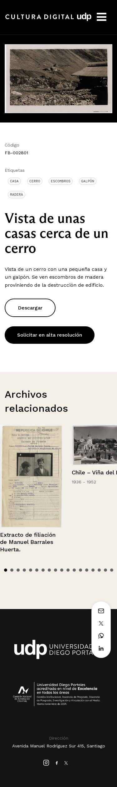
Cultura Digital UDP (48, 20)
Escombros (61, 181)
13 (80, 570)
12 (74, 570)
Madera (16, 194)
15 (93, 570)
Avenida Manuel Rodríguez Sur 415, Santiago (58, 745)
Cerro (34, 181)
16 (99, 570)
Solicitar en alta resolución (49, 335)
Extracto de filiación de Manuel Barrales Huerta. (28, 542)
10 (61, 570)
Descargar (30, 308)
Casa (14, 181)
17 (105, 570)
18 (111, 570)
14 (86, 570)
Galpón (87, 181)
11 (68, 570)
